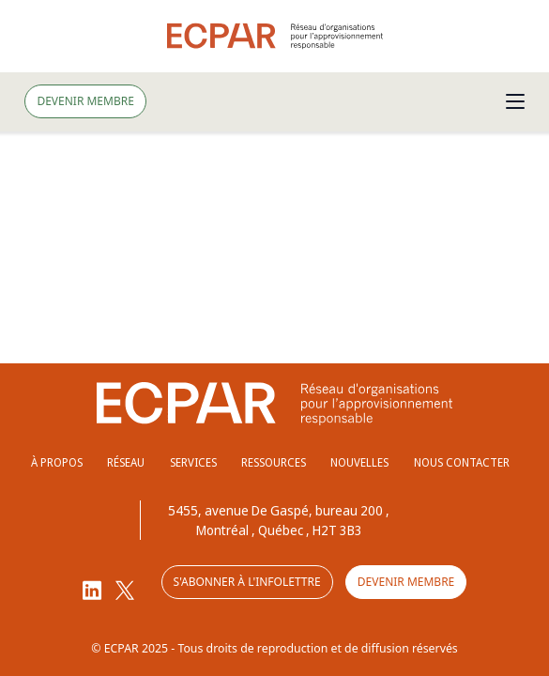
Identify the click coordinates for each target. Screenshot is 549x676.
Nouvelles (359, 462)
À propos (57, 462)
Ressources (273, 462)
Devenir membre (85, 101)
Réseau (126, 462)
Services (193, 462)
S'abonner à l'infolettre (247, 582)
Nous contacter (462, 462)
